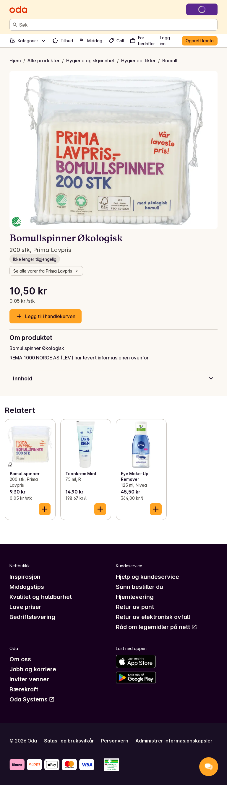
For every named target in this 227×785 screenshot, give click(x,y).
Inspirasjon (24, 576)
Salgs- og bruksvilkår (69, 741)
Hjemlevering (135, 596)
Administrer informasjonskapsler (174, 741)
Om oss (20, 659)
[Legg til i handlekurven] (45, 509)
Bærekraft (23, 689)
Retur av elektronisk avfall (153, 616)
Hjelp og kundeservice (147, 576)
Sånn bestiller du (139, 586)
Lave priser (25, 606)
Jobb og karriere (32, 669)
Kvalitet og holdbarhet (40, 596)
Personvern (114, 741)
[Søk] (15, 25)
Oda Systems (32, 699)
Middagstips (26, 586)
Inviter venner (29, 679)
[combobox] (117, 24)
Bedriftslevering (32, 616)
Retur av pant (135, 606)
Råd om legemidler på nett (156, 627)
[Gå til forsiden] (18, 9)
